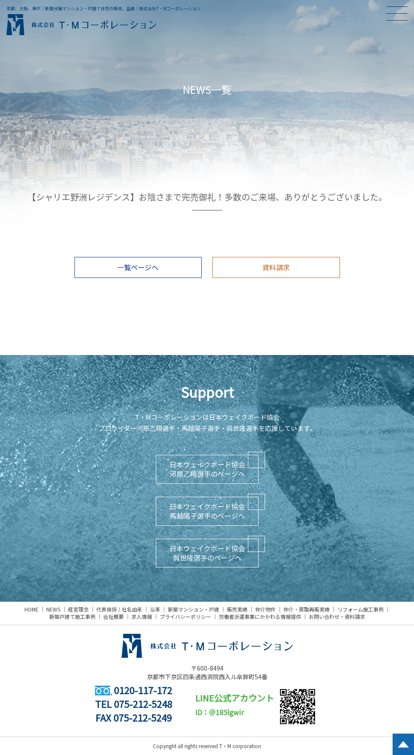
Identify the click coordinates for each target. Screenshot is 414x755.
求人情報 (141, 616)
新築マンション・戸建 (193, 609)
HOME (31, 609)
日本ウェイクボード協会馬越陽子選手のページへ (207, 511)
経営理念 (78, 609)
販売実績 (237, 609)
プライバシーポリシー (185, 616)
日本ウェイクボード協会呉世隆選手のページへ (207, 553)
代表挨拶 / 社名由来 (119, 609)
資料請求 (276, 267)
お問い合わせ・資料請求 (337, 616)
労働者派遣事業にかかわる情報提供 (260, 616)
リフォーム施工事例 (360, 609)
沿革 (155, 609)
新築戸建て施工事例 (72, 616)
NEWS (53, 609)
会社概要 (113, 616)
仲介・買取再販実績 (306, 609)
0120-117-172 (133, 690)
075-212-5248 (143, 703)
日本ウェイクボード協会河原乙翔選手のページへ (207, 469)
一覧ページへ (137, 267)
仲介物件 (265, 609)
